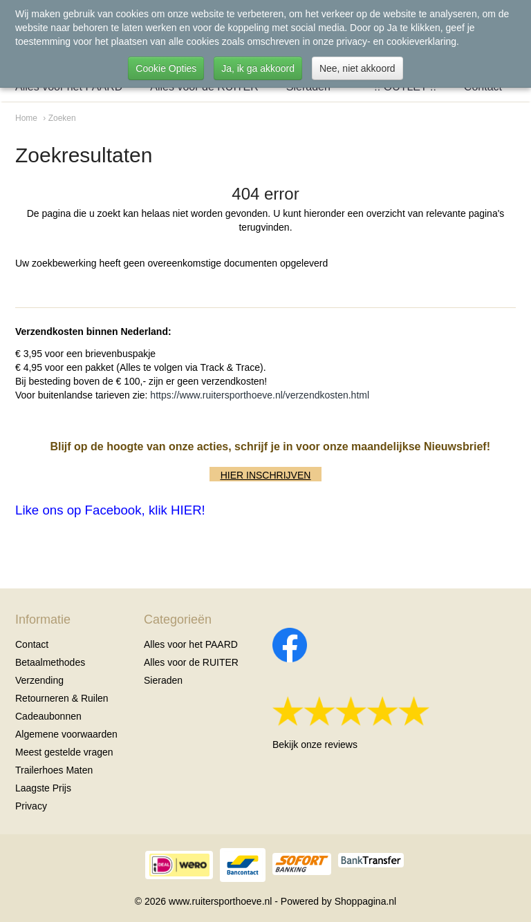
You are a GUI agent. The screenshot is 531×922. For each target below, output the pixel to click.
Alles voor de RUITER (191, 662)
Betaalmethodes (50, 662)
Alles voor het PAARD (191, 644)
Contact (31, 644)
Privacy (31, 805)
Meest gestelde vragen (64, 752)
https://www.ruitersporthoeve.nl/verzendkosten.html (259, 395)
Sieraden (163, 680)
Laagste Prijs (43, 788)
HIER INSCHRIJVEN (266, 475)
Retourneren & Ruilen (62, 698)
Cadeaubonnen (48, 716)
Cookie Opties (166, 68)
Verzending (39, 680)
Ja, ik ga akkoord (258, 68)
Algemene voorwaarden (66, 734)
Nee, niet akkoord (357, 68)
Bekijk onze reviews (314, 744)
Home (26, 118)
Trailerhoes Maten (54, 770)
